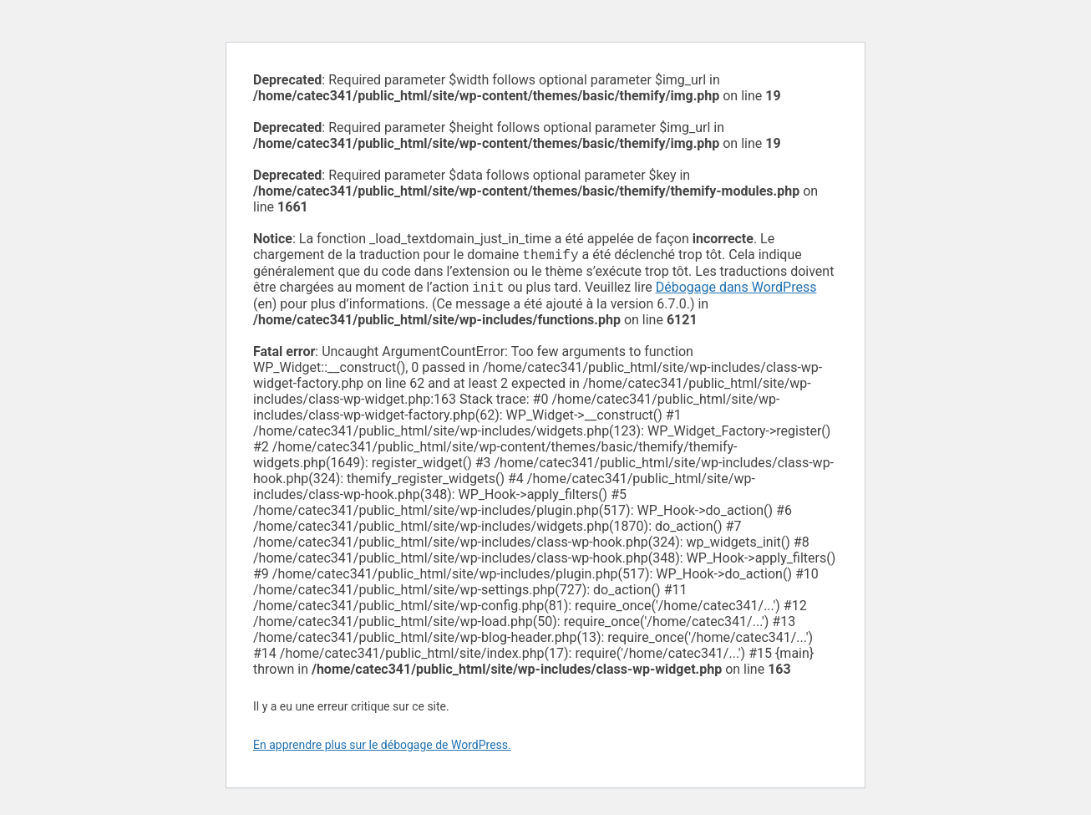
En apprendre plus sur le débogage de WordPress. (382, 748)
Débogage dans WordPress (736, 290)
